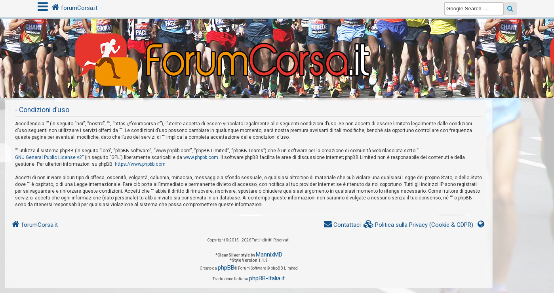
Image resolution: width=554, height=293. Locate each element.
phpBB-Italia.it (267, 278)
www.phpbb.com (200, 157)
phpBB (226, 267)
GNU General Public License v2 (48, 157)
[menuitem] (419, 225)
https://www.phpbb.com (140, 164)
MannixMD (269, 254)
